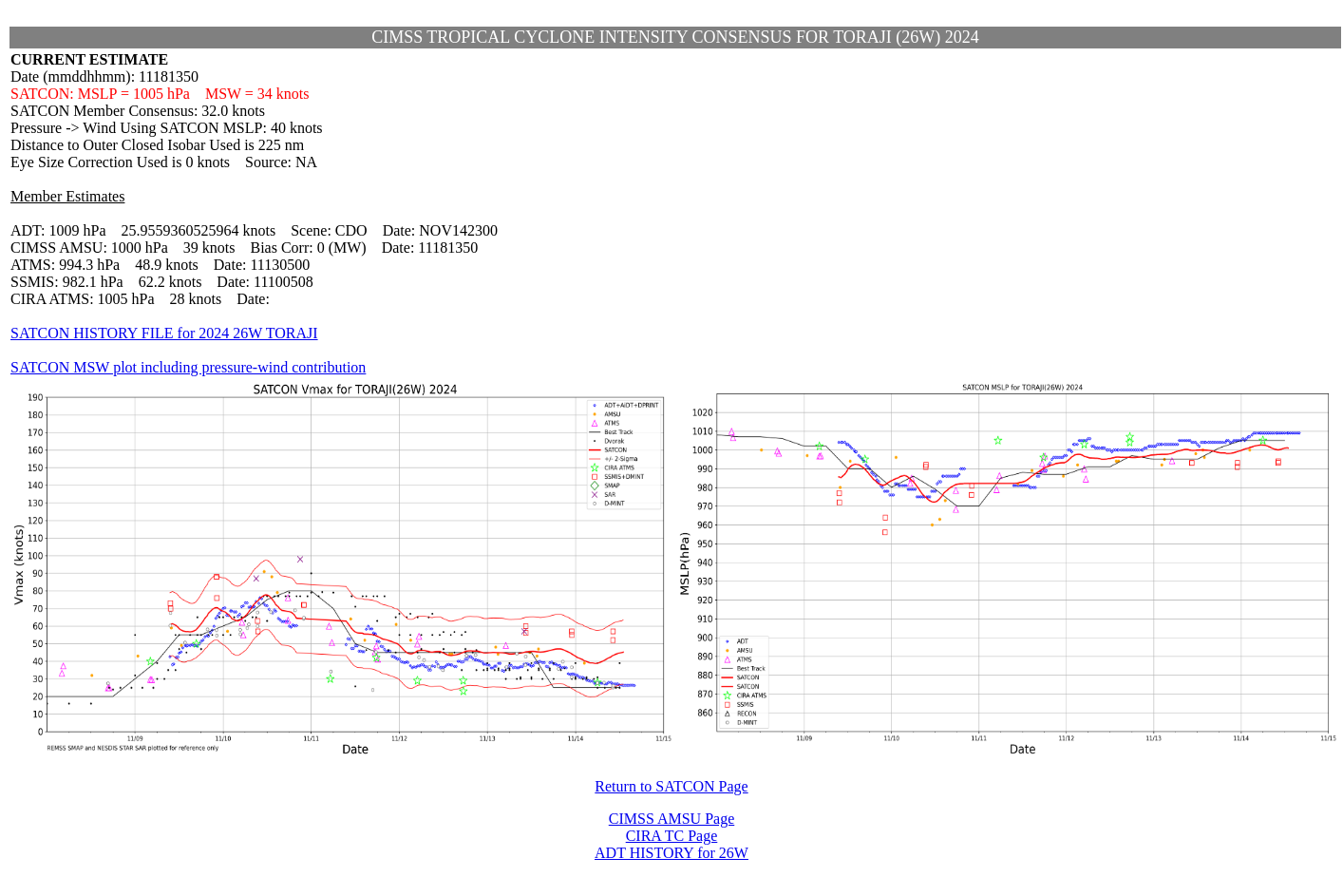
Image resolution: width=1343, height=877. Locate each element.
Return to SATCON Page (671, 786)
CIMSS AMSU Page (671, 818)
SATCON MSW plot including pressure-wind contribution (188, 367)
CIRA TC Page (672, 836)
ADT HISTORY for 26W (671, 853)
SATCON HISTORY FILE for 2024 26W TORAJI (164, 333)
